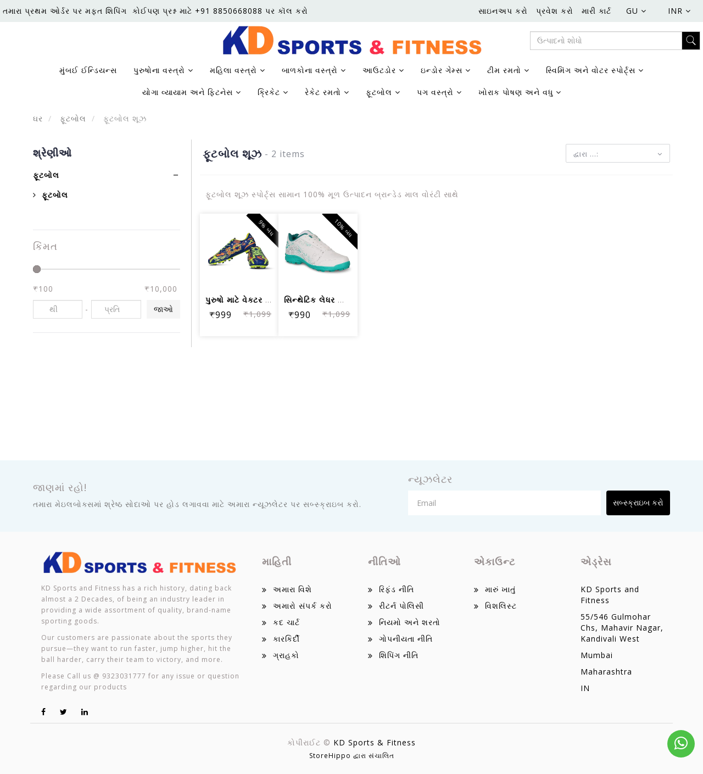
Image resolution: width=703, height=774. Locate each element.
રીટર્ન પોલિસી (401, 605)
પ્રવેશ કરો (554, 10)
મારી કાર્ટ (596, 10)
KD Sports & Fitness (374, 742)
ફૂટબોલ (71, 118)
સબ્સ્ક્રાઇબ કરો (638, 502)
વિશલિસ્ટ (501, 605)
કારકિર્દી (286, 638)
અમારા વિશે (292, 589)
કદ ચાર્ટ (286, 622)
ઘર (38, 118)
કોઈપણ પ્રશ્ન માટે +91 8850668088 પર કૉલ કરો (220, 10)
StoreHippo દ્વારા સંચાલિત (351, 755)
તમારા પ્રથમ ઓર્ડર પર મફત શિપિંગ (65, 10)
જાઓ (163, 309)
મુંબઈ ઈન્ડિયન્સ (88, 70)
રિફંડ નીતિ (396, 589)
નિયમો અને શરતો (409, 622)
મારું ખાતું (500, 589)
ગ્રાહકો (286, 655)
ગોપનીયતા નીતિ (406, 638)
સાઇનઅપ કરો (503, 10)
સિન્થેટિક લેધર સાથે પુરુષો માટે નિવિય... (352, 299)
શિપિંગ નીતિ (399, 655)
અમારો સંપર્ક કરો (302, 605)
